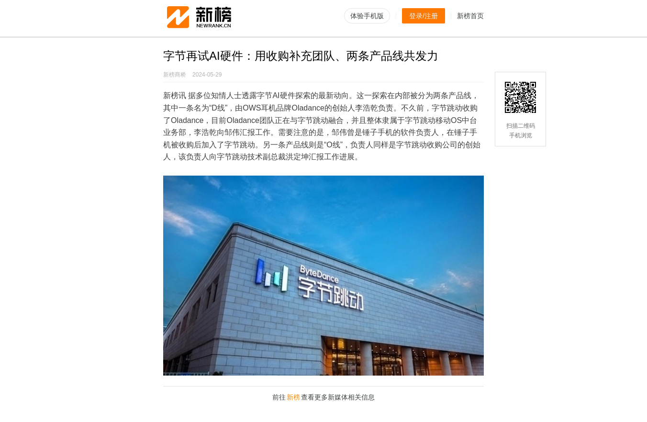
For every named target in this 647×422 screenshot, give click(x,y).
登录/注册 (423, 16)
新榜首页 (470, 16)
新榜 (293, 397)
